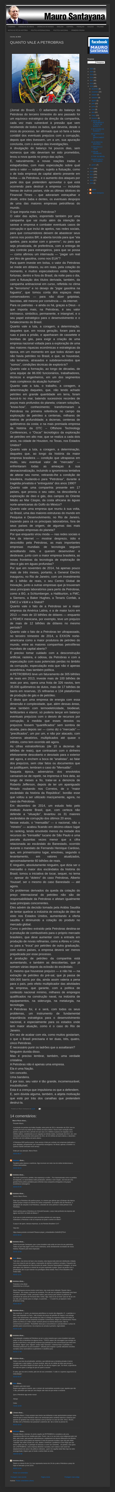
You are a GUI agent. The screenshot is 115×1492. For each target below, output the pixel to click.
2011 (92, 177)
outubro (94, 95)
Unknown (15, 1160)
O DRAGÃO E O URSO (96, 148)
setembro (95, 98)
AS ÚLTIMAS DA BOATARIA (96, 143)
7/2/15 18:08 (17, 1406)
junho (94, 106)
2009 (92, 183)
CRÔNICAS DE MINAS (26, 27)
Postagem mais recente (18, 1477)
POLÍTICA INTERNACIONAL (40, 30)
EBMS (94, 190)
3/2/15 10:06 (17, 1252)
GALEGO (90, 27)
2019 (92, 74)
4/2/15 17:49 (17, 1352)
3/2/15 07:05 (17, 1187)
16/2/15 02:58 (17, 1454)
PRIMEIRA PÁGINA (78, 30)
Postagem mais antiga (71, 1477)
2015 (92, 86)
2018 (92, 77)
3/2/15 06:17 (17, 1154)
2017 (92, 80)
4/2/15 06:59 (17, 1304)
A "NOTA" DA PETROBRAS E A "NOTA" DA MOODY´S (97, 123)
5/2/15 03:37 (17, 1377)
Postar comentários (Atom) (25, 1481)
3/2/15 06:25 (17, 1168)
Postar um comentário (20, 1473)
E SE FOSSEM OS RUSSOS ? (97, 130)
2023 (92, 69)
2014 (92, 168)
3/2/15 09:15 (17, 1235)
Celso (14, 1383)
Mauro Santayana (98, 193)
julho (93, 103)
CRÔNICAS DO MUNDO (45, 27)
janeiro (94, 165)
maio (93, 109)
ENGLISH (60, 27)
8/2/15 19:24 (17, 1424)
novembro (95, 92)
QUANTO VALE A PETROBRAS (97, 160)
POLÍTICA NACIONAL (60, 30)
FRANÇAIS (80, 27)
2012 (92, 174)
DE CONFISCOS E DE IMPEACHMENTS (97, 136)
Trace (14, 1258)
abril (93, 112)
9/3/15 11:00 (17, 1468)
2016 (92, 83)
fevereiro (95, 118)
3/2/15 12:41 (17, 1274)
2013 (92, 171)
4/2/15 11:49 (17, 1329)
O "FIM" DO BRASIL (98, 156)
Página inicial (45, 1477)
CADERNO (11, 27)
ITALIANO (100, 27)
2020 (92, 72)
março (94, 115)
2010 (92, 180)
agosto (94, 101)
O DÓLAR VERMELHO (96, 152)
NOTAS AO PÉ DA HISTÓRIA (18, 30)
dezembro (95, 89)
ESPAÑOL (70, 27)
